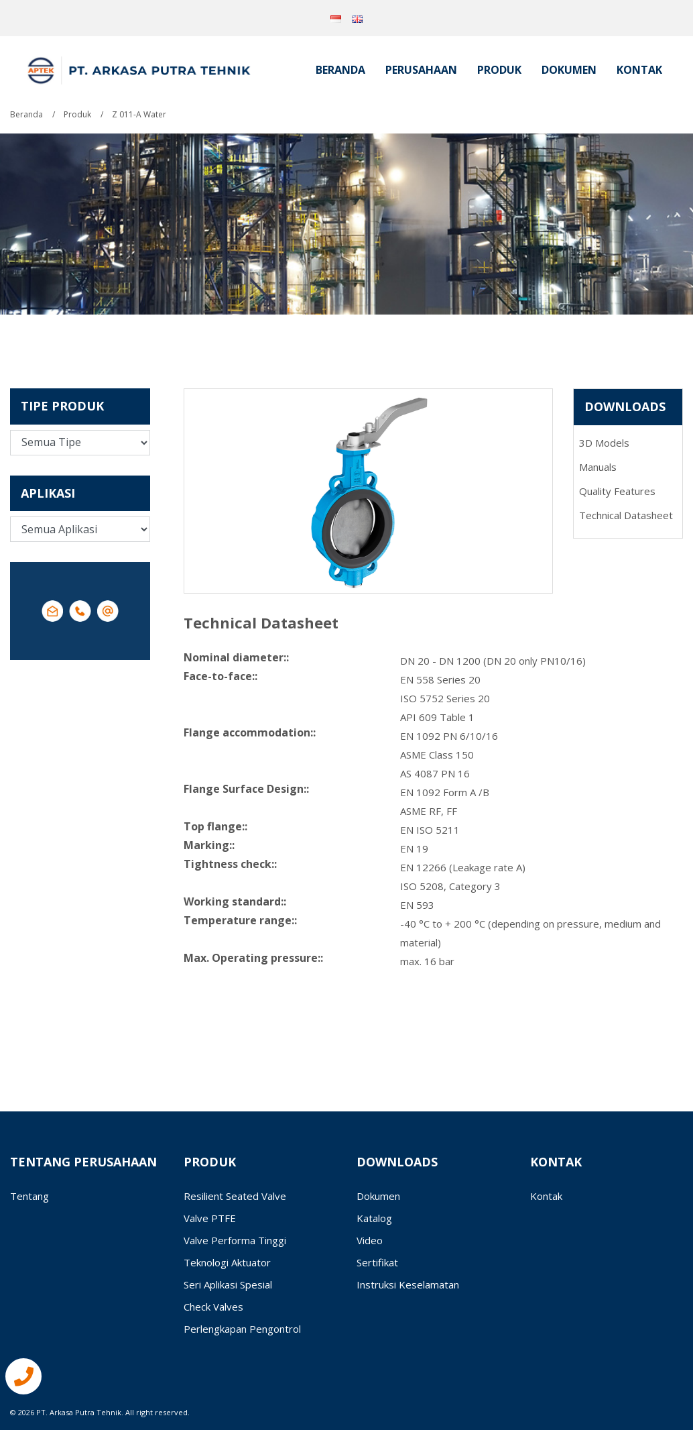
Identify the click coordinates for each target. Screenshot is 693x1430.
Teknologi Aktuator (227, 1262)
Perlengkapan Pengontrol (242, 1328)
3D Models (604, 442)
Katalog (374, 1218)
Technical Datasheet (626, 515)
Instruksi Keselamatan (408, 1284)
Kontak (639, 69)
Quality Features (617, 491)
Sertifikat (377, 1262)
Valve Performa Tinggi (235, 1240)
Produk (499, 69)
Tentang (29, 1196)
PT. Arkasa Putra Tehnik (78, 1412)
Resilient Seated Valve (235, 1196)
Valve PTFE (210, 1218)
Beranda (340, 69)
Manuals (598, 467)
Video (370, 1240)
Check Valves (213, 1306)
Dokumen (569, 69)
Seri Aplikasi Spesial (228, 1284)
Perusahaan (421, 69)
